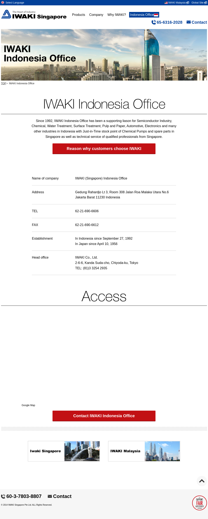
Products (78, 14)
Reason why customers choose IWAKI (104, 148)
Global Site (199, 2)
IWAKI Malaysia (177, 2)
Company (96, 14)
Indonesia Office (144, 14)
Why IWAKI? (117, 14)
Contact (199, 22)
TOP (3, 83)
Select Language (15, 2)
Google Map (28, 405)
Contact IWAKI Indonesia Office (104, 416)
